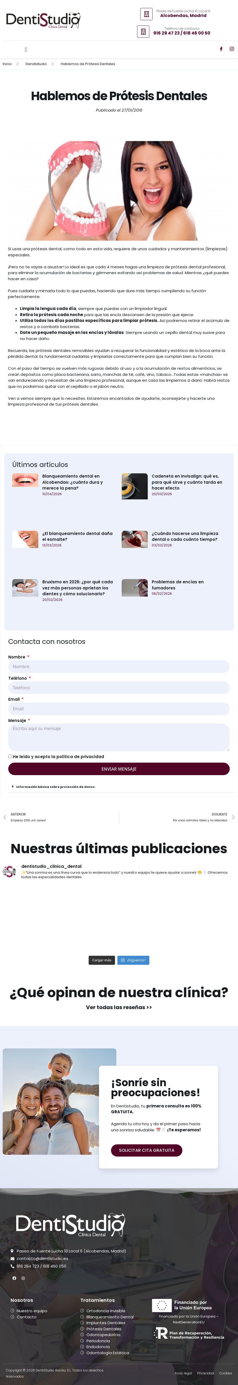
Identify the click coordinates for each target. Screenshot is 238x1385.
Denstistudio (36, 63)
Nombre (17, 657)
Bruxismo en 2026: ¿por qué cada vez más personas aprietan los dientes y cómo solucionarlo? (77, 588)
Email (14, 699)
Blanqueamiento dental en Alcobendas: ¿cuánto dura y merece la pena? (72, 482)
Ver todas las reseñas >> (119, 1007)
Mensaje (17, 720)
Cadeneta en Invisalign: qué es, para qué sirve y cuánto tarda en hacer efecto (187, 482)
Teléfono (18, 678)
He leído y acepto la (58, 756)
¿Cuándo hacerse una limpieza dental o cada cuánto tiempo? (185, 536)
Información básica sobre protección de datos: (55, 787)
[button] (25, 49)
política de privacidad (80, 756)
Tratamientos (97, 1300)
